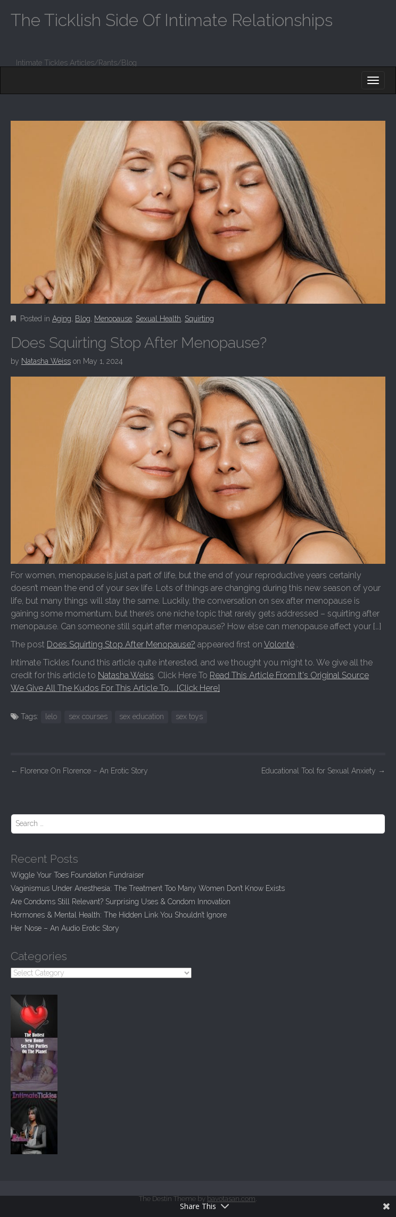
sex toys (189, 716)
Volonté (279, 644)
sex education (141, 716)
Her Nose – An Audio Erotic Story (65, 928)
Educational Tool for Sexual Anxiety (323, 770)
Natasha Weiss (46, 361)
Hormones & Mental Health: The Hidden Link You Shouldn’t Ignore (119, 915)
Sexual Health (158, 318)
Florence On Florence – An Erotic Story (79, 770)
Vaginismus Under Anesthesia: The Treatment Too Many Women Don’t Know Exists (148, 888)
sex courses (88, 716)
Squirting (199, 318)
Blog (82, 318)
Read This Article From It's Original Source (289, 675)
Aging (61, 318)
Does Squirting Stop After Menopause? (121, 644)
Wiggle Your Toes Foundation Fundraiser (77, 875)
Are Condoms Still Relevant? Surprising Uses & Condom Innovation (120, 901)
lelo (51, 716)
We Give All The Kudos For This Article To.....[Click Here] (115, 688)
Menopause (113, 318)
